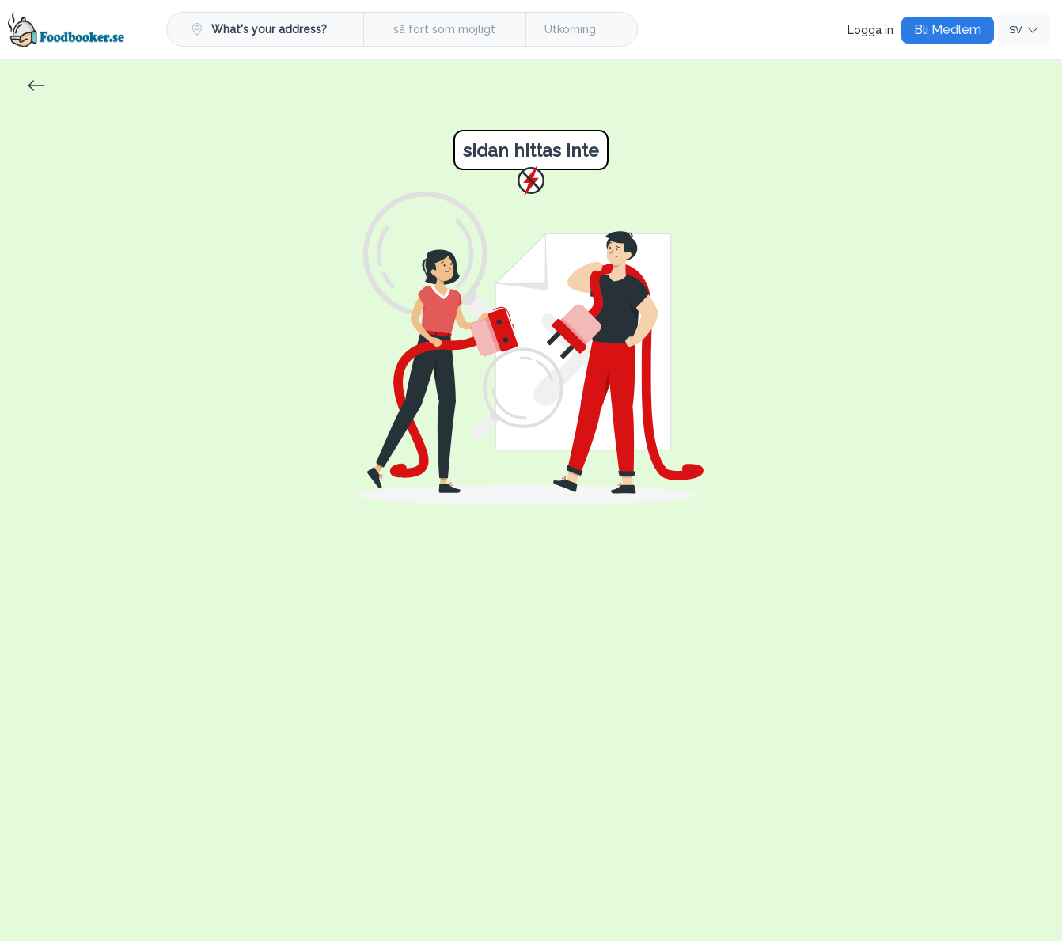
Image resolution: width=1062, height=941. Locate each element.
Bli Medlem (947, 29)
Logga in (870, 30)
